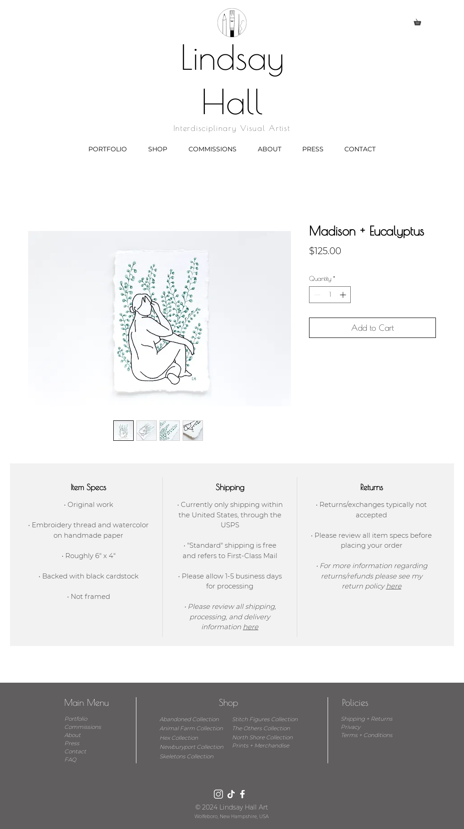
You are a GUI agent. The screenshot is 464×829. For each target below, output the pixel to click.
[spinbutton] (330, 295)
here (250, 626)
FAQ (70, 759)
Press (71, 743)
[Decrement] (316, 295)
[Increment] (343, 295)
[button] (420, 20)
